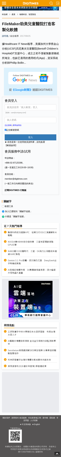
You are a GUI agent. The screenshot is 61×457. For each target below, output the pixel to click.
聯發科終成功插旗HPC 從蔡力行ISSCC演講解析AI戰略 (32, 234)
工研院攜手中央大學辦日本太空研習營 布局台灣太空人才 (31, 333)
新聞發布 (15, 418)
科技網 (4, 14)
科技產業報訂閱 (34, 418)
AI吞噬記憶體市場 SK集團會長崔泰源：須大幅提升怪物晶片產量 (32, 271)
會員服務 (23, 418)
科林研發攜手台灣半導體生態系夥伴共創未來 (29, 359)
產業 (13, 14)
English (37, 424)
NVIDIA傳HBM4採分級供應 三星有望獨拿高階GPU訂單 (30, 243)
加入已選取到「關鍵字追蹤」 (18, 211)
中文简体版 (26, 424)
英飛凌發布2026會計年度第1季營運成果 (27, 366)
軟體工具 (9, 206)
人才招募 (34, 420)
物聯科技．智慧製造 (27, 14)
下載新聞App (15, 428)
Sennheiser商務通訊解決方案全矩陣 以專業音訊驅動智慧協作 (32, 352)
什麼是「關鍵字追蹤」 (15, 216)
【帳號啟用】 (11, 145)
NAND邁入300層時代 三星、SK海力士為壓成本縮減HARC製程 (32, 253)
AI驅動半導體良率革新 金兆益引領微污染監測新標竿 (32, 342)
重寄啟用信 (17, 125)
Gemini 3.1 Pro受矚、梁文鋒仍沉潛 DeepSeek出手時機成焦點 (32, 262)
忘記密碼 (8, 125)
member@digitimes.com (16, 179)
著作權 (45, 418)
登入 (30, 137)
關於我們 (6, 418)
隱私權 (52, 418)
